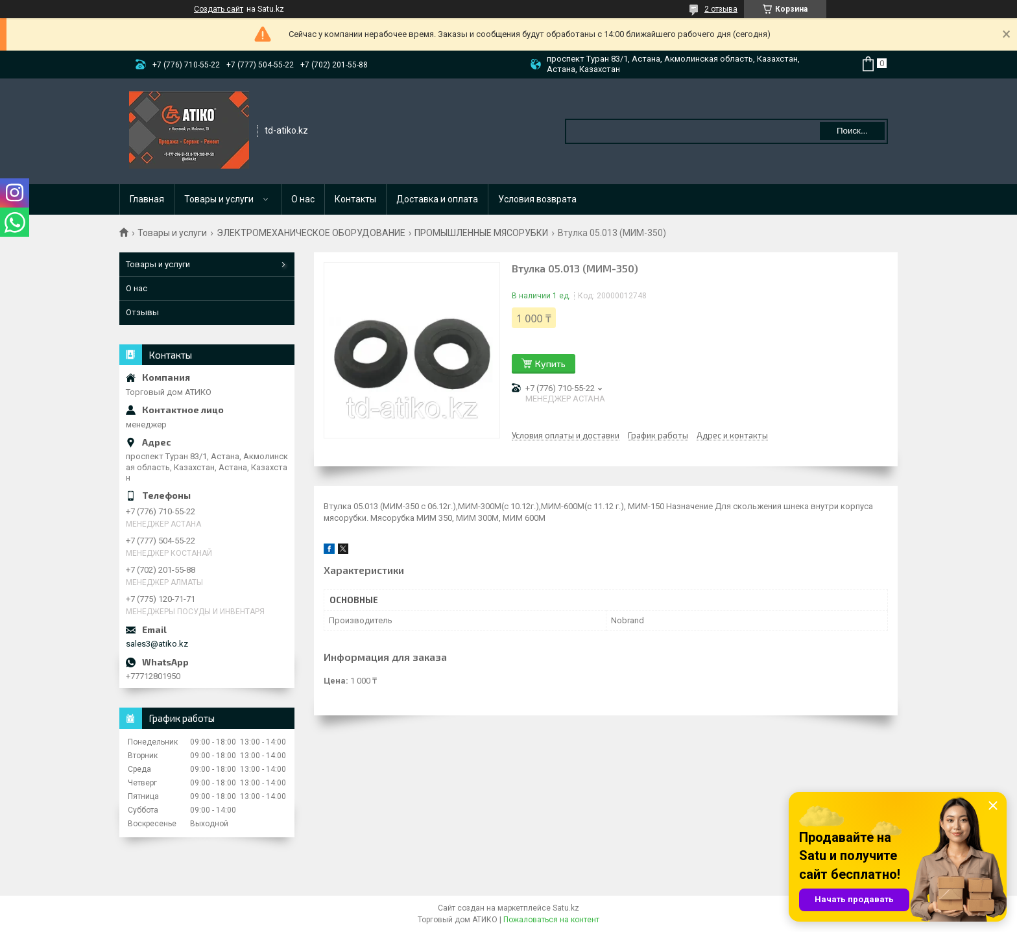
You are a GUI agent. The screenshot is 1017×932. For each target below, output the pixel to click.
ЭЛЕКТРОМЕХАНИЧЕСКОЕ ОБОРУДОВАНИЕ (311, 233)
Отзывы (142, 312)
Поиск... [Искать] (852, 131)
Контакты (355, 199)
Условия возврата (537, 199)
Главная (147, 199)
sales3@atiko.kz (157, 644)
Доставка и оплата (437, 199)
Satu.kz (566, 908)
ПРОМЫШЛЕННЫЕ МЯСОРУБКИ (481, 233)
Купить (550, 363)
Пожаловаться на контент (551, 919)
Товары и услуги (219, 199)
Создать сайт (218, 9)
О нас (303, 199)
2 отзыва (720, 9)
